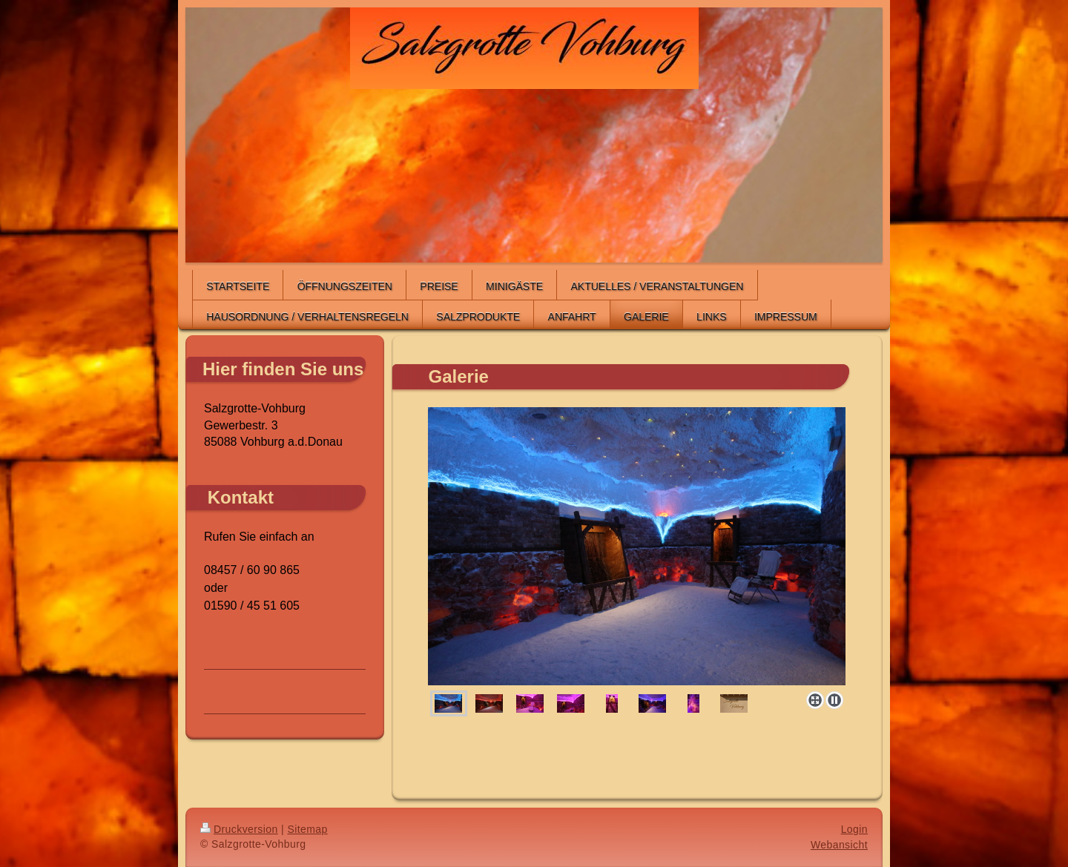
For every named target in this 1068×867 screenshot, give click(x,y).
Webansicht (839, 845)
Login (854, 829)
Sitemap (307, 829)
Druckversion (239, 829)
